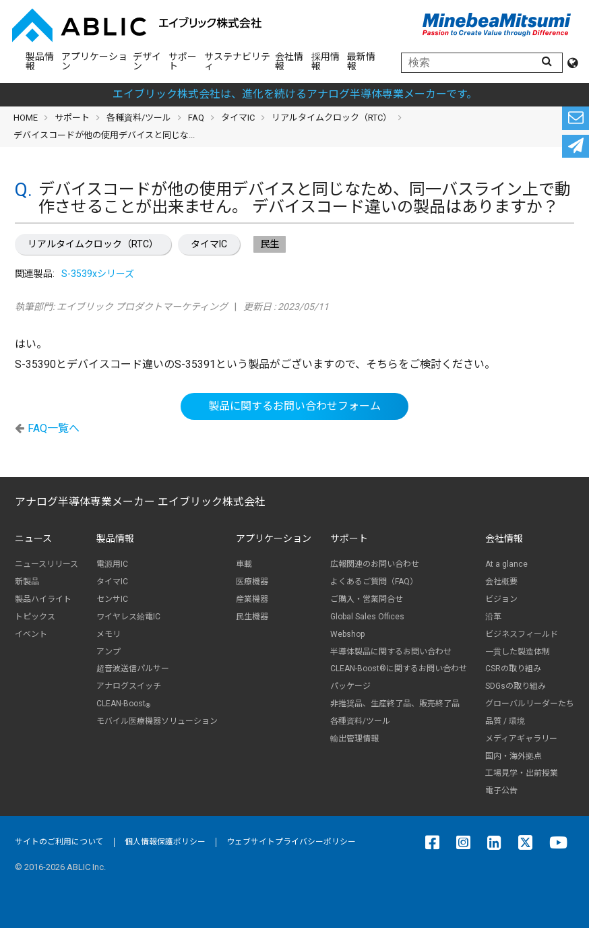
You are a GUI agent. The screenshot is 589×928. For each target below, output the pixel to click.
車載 (244, 564)
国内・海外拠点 (513, 756)
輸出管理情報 (354, 738)
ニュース (33, 538)
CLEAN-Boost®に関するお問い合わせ (398, 668)
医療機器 (252, 581)
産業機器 (252, 599)
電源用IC (112, 564)
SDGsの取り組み (515, 686)
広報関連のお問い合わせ (374, 564)
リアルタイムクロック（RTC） (93, 244)
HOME (25, 118)
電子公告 (501, 790)
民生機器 (252, 616)
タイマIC (209, 244)
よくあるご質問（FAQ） (374, 581)
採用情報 (325, 61)
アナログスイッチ (128, 686)
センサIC (112, 599)
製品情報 (40, 61)
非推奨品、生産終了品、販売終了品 (395, 703)
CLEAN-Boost (123, 704)
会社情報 (289, 61)
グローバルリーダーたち (529, 703)
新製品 (27, 581)
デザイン (147, 61)
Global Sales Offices (367, 616)
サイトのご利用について (59, 841)
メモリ (108, 634)
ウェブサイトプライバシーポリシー (291, 841)
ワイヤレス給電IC (128, 616)
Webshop (347, 634)
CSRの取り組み (513, 668)
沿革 (493, 616)
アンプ (108, 651)
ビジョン (501, 599)
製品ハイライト (43, 599)
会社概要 (501, 581)
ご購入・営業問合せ (366, 599)
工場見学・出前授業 (521, 773)
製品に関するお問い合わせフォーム (294, 406)
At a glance (506, 564)
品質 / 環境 (505, 721)
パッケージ (350, 686)
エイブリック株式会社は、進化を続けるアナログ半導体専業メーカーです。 (295, 94)
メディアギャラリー (521, 738)
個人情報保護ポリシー (165, 841)
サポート (182, 61)
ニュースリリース (46, 564)
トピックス (35, 616)
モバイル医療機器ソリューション (157, 721)
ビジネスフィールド (521, 634)
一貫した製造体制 (517, 651)
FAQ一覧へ (54, 428)
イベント (31, 634)
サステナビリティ (237, 61)
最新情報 (361, 61)
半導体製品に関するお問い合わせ (391, 651)
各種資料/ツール (138, 118)
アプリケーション (94, 61)
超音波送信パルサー (132, 668)
